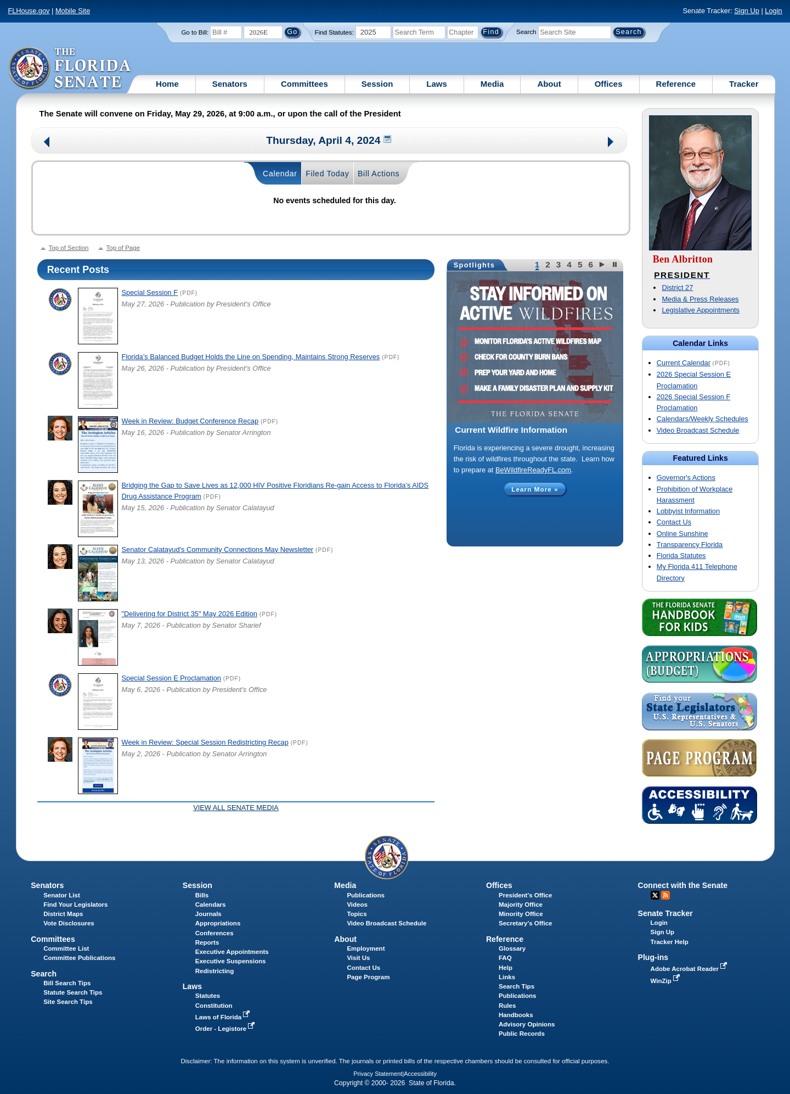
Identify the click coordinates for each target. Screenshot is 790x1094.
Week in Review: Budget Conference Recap (190, 421)
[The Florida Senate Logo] (70, 68)
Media (492, 83)
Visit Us (358, 958)
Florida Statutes (681, 555)
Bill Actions (378, 173)
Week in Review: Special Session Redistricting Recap (205, 742)
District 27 (677, 287)
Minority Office (521, 914)
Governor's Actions (686, 477)
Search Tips (516, 986)
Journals (208, 914)
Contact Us (674, 522)
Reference (676, 83)
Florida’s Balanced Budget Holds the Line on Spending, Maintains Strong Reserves (251, 357)
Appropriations (218, 923)
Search (526, 32)
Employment (366, 948)
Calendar (280, 173)
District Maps (63, 914)
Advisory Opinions (527, 1024)
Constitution (214, 1005)
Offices (609, 83)
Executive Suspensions (230, 961)
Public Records (522, 1033)
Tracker (743, 83)
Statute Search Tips (72, 992)
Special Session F (150, 292)
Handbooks (516, 1015)
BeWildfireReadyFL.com (533, 470)
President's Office (525, 895)
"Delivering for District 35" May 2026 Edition (189, 614)
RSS (665, 895)
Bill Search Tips (67, 983)
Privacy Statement (377, 1073)
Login (773, 11)
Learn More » (534, 489)
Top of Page (123, 247)
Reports (207, 942)
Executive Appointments (232, 951)
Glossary (512, 948)
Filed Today (327, 173)
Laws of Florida (223, 1017)
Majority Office (521, 904)
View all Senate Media (236, 807)
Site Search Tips (67, 1001)
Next (611, 143)
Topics (356, 914)
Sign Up (746, 11)
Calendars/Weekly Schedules (702, 419)
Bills (201, 895)
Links (507, 977)
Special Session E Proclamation (171, 678)
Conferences (214, 933)
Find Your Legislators (75, 904)
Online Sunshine (682, 533)
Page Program (368, 977)
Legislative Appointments (701, 310)
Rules (507, 1005)
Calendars (210, 904)
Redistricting (214, 971)
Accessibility (420, 1073)
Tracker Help (670, 942)
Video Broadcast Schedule (698, 430)
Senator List (61, 895)
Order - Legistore (226, 1028)
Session (377, 83)
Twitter (655, 895)
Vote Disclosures (68, 923)
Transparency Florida (690, 544)
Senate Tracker (665, 913)
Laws (436, 83)
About (549, 83)
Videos (357, 904)
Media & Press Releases (700, 299)
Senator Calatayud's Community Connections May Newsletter (218, 549)
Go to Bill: (194, 32)
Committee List (66, 948)
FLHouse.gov (28, 11)
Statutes (207, 995)
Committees (304, 83)
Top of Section (69, 247)
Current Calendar (683, 363)
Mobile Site (72, 11)
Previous (46, 143)
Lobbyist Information (688, 511)
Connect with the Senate (682, 885)
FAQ (505, 958)
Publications (365, 895)
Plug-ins (653, 957)
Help (505, 967)
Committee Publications (79, 958)
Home (167, 83)
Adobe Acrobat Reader (690, 968)
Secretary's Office (525, 923)
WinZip (666, 981)
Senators (229, 83)
